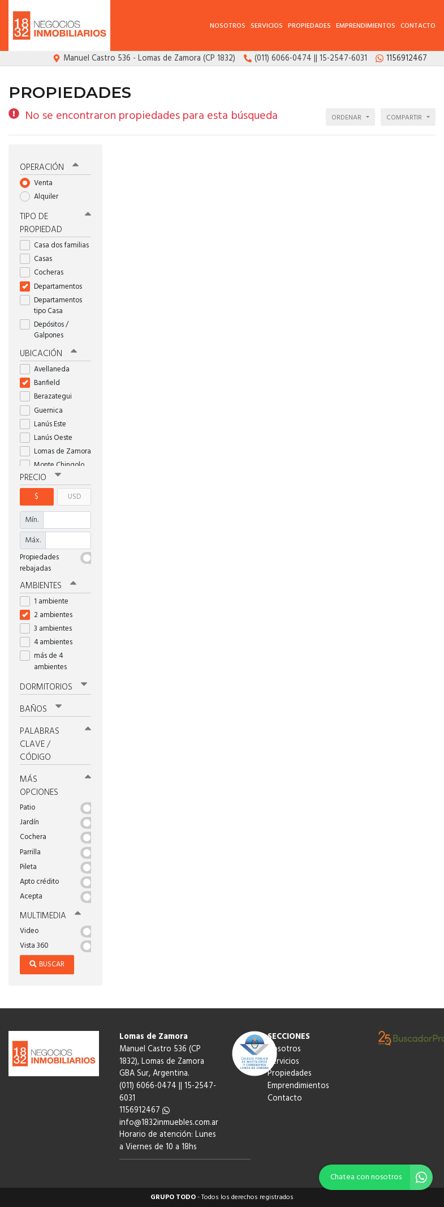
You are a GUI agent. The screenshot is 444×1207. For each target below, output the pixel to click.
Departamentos (54, 286)
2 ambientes (50, 615)
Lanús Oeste (50, 438)
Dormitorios (53, 687)
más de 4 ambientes (47, 661)
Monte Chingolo (55, 465)
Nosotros (227, 26)
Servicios (267, 26)
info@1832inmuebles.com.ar (168, 1122)
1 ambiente (48, 601)
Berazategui (49, 396)
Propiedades (309, 26)
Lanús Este (47, 424)
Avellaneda (48, 369)
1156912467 (144, 1110)
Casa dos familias (55, 245)
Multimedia (50, 916)
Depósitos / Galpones (45, 330)
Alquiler (43, 196)
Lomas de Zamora (55, 451)
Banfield (43, 383)
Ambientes (48, 586)
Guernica (45, 410)
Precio (40, 478)
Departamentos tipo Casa (51, 305)
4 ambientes (50, 642)
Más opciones (55, 786)
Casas (39, 259)
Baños (41, 709)
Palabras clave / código (55, 744)
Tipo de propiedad (55, 223)
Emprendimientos (365, 26)
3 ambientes (49, 628)
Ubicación (48, 354)
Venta (40, 183)
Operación (49, 167)
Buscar (46, 964)
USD (74, 497)
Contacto (418, 26)
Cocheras (45, 272)
